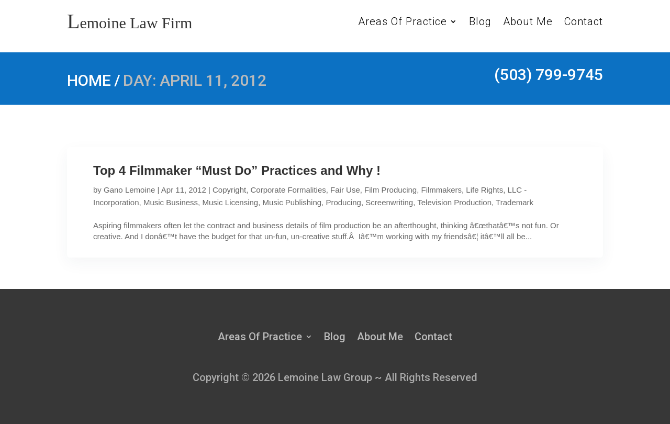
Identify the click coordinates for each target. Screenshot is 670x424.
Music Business (170, 202)
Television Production (454, 202)
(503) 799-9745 (548, 74)
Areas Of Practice (402, 23)
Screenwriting (389, 202)
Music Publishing (292, 202)
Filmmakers (441, 189)
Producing (343, 202)
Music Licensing (230, 202)
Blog (480, 23)
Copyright (229, 189)
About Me (528, 23)
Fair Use (345, 189)
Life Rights (484, 189)
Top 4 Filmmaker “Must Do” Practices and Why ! (237, 170)
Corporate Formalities (288, 189)
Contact (583, 23)
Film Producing (390, 189)
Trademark (514, 202)
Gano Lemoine (129, 189)
